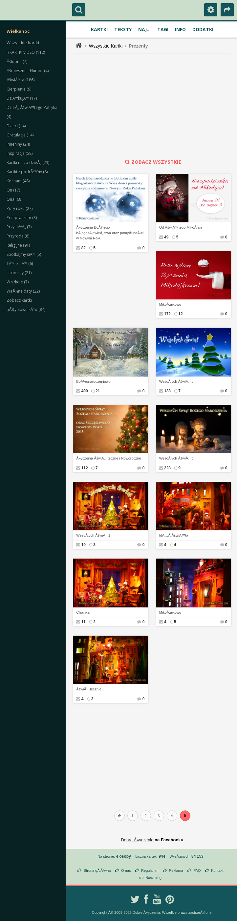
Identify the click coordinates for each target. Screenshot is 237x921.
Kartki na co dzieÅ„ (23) (28, 162)
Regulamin (150, 870)
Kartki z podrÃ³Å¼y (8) (27, 171)
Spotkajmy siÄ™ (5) (24, 254)
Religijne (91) (18, 245)
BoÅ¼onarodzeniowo (93, 381)
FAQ (197, 870)
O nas (126, 870)
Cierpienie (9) (19, 89)
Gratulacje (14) (20, 135)
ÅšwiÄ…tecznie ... (90, 689)
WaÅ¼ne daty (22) (23, 291)
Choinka (82, 612)
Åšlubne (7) (17, 61)
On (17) (13, 190)
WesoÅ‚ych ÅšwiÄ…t (176, 381)
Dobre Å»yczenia (137, 839)
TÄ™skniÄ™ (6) (20, 263)
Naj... (144, 29)
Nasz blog (153, 878)
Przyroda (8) (18, 236)
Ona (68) (14, 199)
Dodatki (202, 29)
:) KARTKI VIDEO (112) (26, 52)
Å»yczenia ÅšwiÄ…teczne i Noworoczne (108, 458)
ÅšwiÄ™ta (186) (20, 80)
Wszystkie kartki (23, 43)
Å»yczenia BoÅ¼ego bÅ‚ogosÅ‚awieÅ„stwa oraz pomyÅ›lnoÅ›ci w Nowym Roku (109, 232)
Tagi (162, 29)
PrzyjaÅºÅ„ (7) (19, 227)
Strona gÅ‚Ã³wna (97, 870)
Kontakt (217, 870)
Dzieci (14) (16, 126)
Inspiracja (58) (19, 153)
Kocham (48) (18, 181)
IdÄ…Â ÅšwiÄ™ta (173, 535)
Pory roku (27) (19, 208)
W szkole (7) (18, 282)
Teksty (123, 29)
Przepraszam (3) (22, 217)
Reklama (176, 870)
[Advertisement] (156, 106)
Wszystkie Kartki (106, 46)
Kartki (99, 29)
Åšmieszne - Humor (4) (28, 70)
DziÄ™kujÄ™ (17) (22, 98)
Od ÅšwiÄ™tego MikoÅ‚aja (180, 227)
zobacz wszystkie (152, 161)
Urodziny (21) (19, 273)
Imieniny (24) (18, 144)
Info (180, 29)
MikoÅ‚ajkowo (170, 304)
